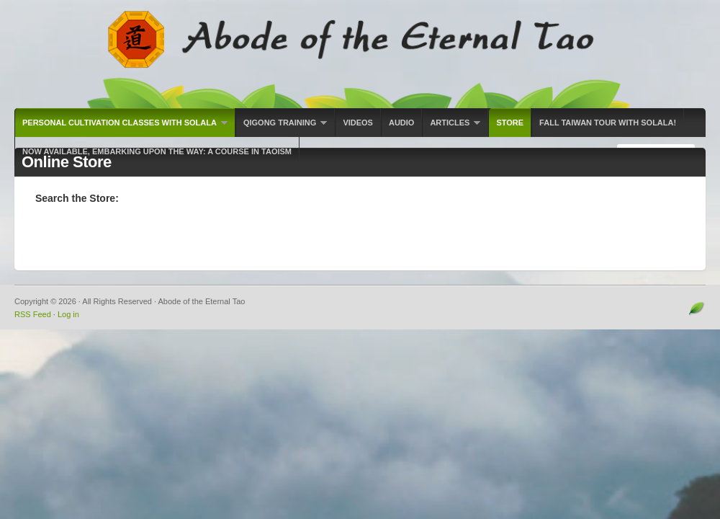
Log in (68, 314)
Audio (401, 122)
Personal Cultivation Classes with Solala (121, 127)
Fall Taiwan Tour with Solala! (607, 122)
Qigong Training (281, 127)
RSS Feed (32, 314)
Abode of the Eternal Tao (360, 54)
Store (509, 122)
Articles (451, 127)
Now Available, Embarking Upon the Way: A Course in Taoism (157, 151)
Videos (358, 122)
